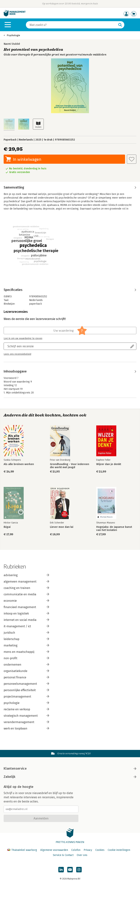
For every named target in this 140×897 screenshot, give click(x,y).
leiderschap (26, 639)
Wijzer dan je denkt (108, 464)
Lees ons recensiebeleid (17, 354)
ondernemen (26, 664)
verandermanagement (26, 722)
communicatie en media (26, 594)
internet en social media (26, 620)
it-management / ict (26, 626)
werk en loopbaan (26, 728)
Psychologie (13, 35)
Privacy (88, 850)
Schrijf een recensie (20, 346)
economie (26, 600)
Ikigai (7, 527)
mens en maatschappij (26, 652)
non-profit (26, 658)
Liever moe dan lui (61, 527)
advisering (26, 575)
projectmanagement (26, 696)
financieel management (26, 607)
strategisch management (26, 715)
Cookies (99, 850)
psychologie (26, 703)
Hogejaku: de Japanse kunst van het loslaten (114, 528)
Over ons (82, 855)
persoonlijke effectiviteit (26, 690)
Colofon (75, 850)
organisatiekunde (26, 671)
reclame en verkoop (26, 709)
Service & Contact (63, 855)
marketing (26, 645)
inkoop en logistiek (26, 613)
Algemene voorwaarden (54, 850)
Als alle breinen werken (19, 464)
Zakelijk (70, 777)
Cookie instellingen (119, 850)
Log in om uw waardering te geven (23, 338)
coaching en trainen (26, 588)
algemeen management (26, 581)
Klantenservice (70, 769)
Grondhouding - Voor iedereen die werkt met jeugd (69, 466)
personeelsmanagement (26, 683)
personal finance (26, 677)
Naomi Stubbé (12, 43)
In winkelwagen (27, 159)
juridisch (26, 632)
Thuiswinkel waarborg (22, 850)
